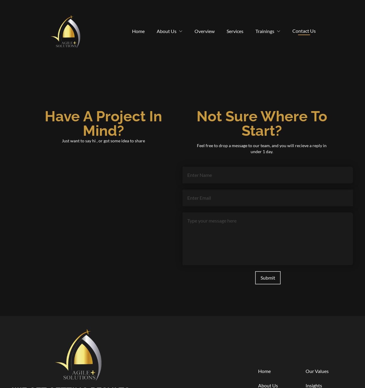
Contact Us (304, 31)
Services (235, 31)
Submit (268, 277)
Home (138, 31)
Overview (205, 31)
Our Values (317, 371)
